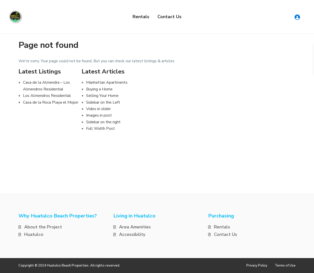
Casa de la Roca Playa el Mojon (50, 102)
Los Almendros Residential (47, 95)
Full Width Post (100, 128)
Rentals (141, 17)
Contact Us (169, 17)
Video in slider (98, 109)
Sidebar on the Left (103, 102)
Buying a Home (99, 89)
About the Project (43, 227)
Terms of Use (285, 265)
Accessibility (132, 234)
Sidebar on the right (103, 122)
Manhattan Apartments (107, 82)
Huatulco (33, 234)
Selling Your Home (102, 95)
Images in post (99, 115)
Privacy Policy (256, 265)
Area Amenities (135, 227)
